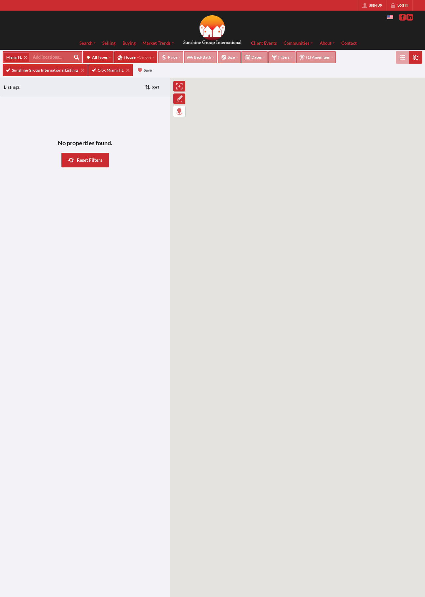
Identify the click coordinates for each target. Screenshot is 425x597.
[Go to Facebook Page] (402, 17)
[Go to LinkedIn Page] (409, 17)
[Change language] (390, 17)
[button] (85, 160)
